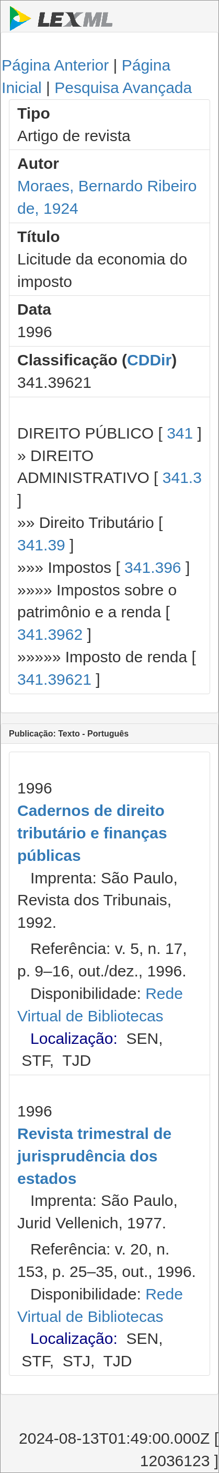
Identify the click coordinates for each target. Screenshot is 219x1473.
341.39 (41, 545)
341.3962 (50, 634)
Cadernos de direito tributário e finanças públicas (92, 833)
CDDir (149, 360)
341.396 (152, 567)
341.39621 (54, 679)
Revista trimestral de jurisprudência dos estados (94, 1156)
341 (180, 433)
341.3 (182, 477)
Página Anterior (55, 65)
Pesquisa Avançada (123, 87)
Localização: (74, 1038)
